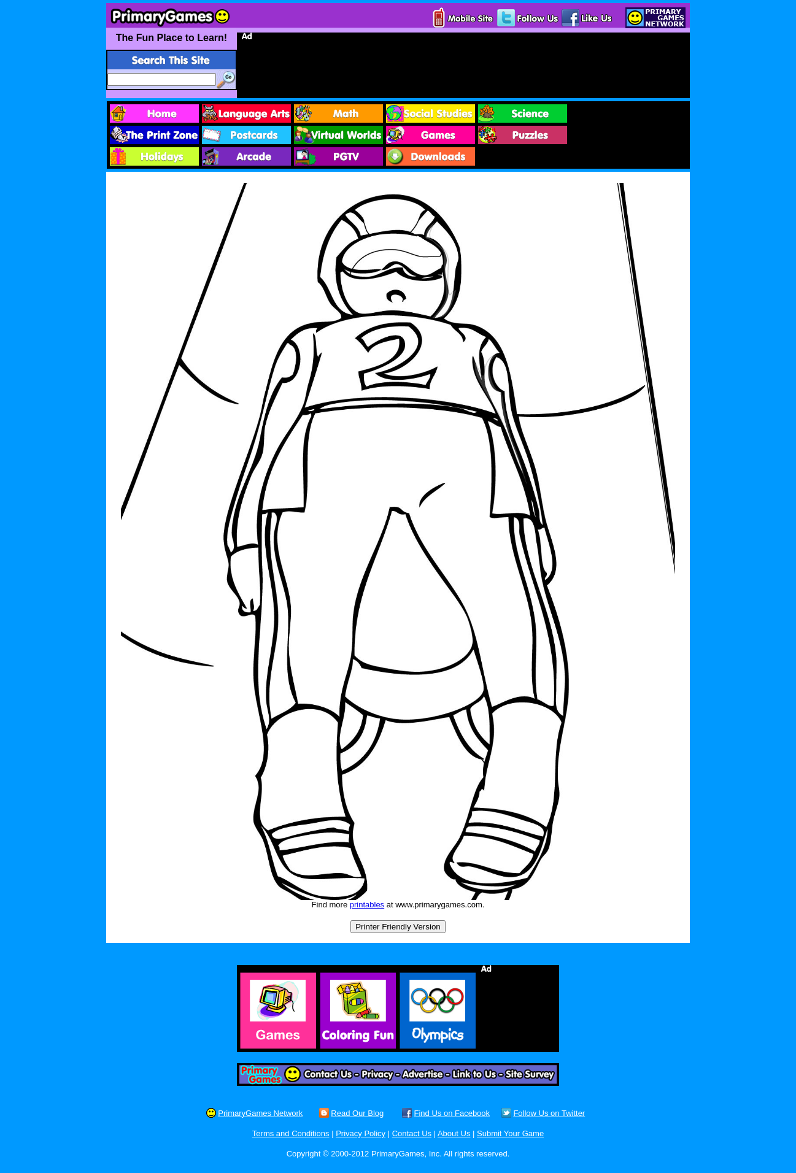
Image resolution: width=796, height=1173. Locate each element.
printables (367, 904)
